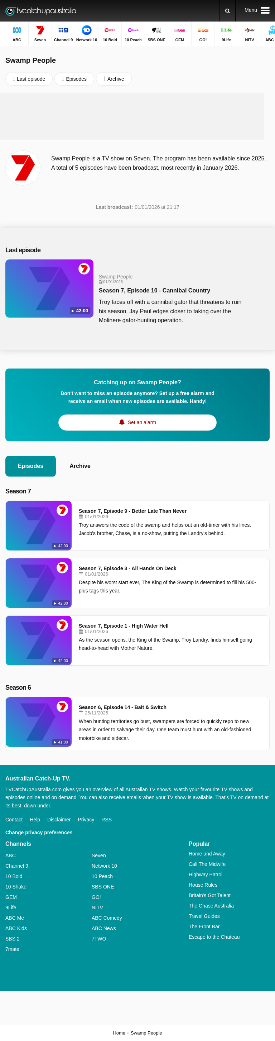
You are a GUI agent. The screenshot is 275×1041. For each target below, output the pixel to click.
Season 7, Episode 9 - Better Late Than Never (133, 511)
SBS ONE (103, 887)
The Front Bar (204, 926)
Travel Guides (204, 916)
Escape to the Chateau (214, 937)
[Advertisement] (137, 116)
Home (119, 1033)
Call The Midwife (207, 864)
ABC (10, 855)
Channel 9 (16, 866)
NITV (97, 907)
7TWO (99, 939)
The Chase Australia (211, 906)
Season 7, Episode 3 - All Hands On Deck (128, 568)
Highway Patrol (205, 874)
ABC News (104, 928)
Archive (80, 466)
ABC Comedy (107, 918)
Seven (99, 855)
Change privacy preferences (39, 832)
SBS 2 (12, 939)
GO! (96, 897)
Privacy (86, 819)
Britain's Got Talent (210, 895)
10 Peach (102, 876)
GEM (11, 897)
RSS (106, 819)
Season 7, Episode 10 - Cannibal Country (154, 290)
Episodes (30, 466)
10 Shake (15, 887)
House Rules (203, 885)
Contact (14, 819)
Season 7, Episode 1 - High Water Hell (124, 626)
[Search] (227, 11)
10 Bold (13, 876)
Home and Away (207, 854)
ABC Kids (16, 928)
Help (35, 819)
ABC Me (14, 918)
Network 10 (104, 866)
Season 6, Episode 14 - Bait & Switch (123, 707)
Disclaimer (59, 819)
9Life (10, 907)
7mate (12, 949)
